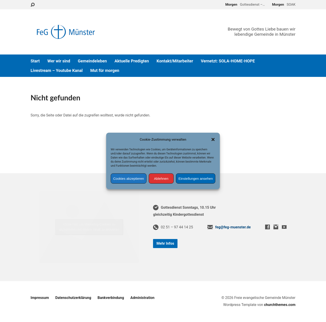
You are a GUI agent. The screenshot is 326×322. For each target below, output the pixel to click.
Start (35, 61)
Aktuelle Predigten (132, 61)
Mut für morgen (104, 71)
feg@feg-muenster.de (233, 227)
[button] (213, 139)
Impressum (40, 298)
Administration (142, 298)
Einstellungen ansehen (195, 178)
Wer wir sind (58, 61)
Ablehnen (161, 178)
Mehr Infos (165, 243)
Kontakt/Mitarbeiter (175, 61)
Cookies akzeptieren (128, 178)
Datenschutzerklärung (73, 298)
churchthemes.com (279, 305)
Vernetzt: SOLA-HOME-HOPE (228, 61)
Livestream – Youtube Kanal (57, 71)
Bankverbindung (111, 298)
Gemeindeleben (92, 61)
